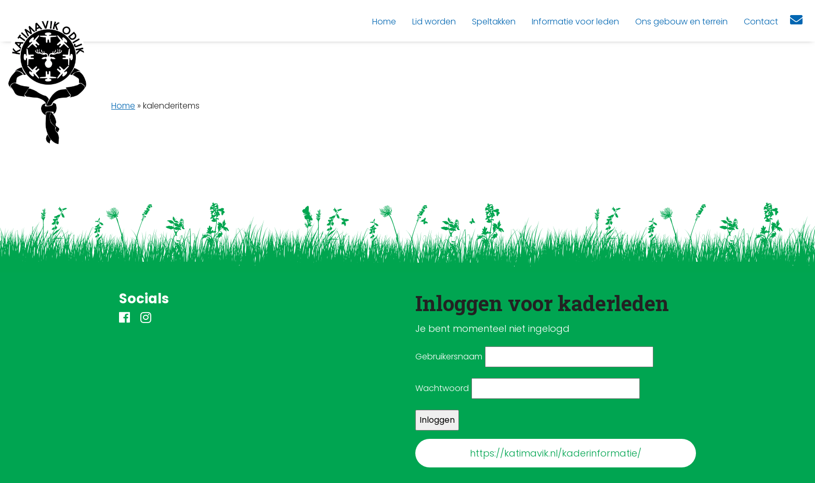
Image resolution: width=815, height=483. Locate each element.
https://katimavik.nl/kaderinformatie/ (555, 453)
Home (123, 106)
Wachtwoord (442, 388)
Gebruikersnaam (448, 357)
